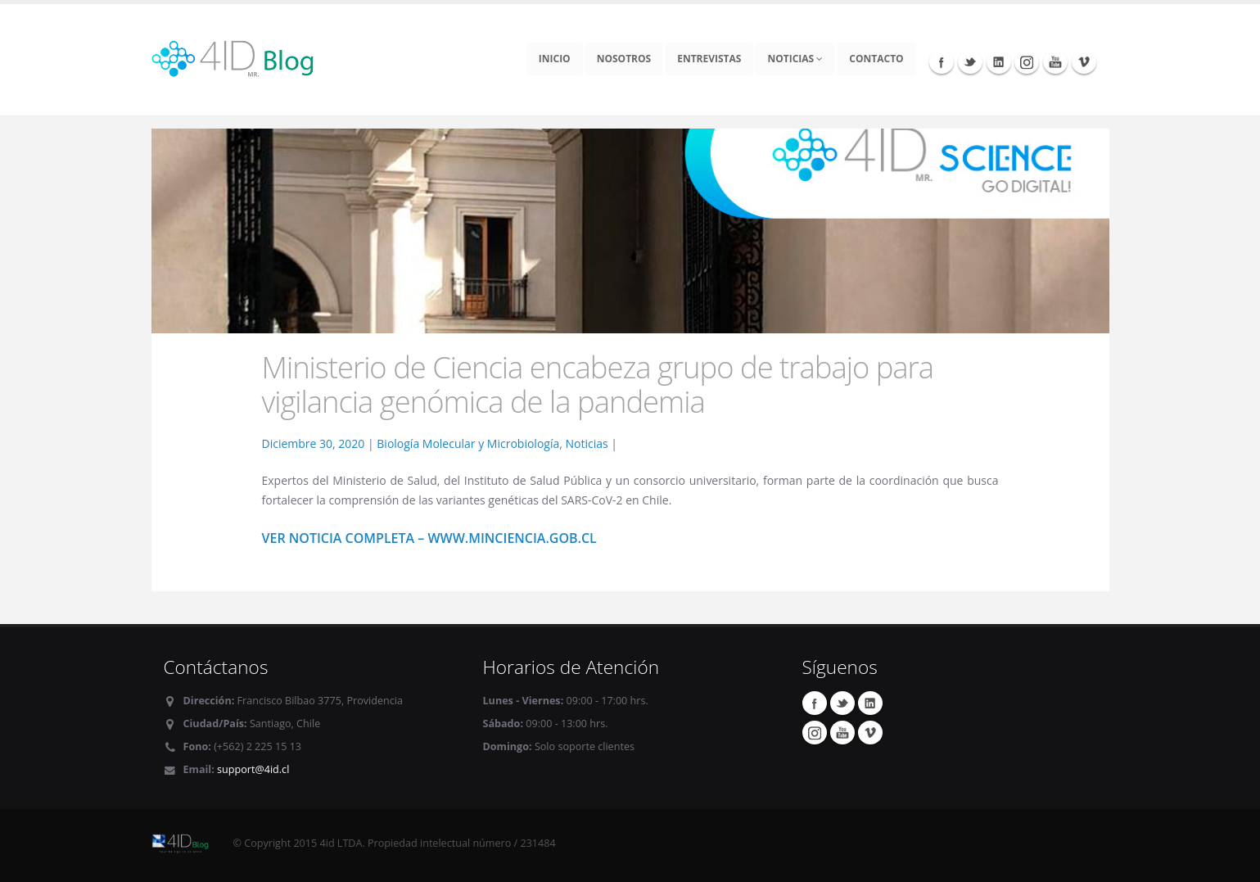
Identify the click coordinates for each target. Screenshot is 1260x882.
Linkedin (999, 61)
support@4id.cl (253, 769)
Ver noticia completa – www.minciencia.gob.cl (429, 538)
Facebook (941, 61)
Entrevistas (709, 59)
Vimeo (1084, 61)
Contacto (876, 59)
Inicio (555, 59)
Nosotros (624, 59)
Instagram (1026, 61)
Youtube (1055, 61)
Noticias (795, 59)
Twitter (970, 61)
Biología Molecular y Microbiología (468, 443)
